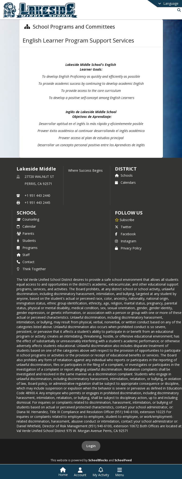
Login (91, 446)
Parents (25, 233)
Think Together (31, 269)
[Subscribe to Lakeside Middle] (124, 219)
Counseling (28, 219)
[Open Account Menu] (80, 472)
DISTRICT (126, 169)
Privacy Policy (128, 248)
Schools (124, 175)
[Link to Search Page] (178, 10)
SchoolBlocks (98, 460)
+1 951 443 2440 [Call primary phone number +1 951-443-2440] (37, 195)
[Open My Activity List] (101, 472)
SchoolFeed (123, 460)
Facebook (125, 234)
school (26, 213)
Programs (27, 247)
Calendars (125, 182)
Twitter (123, 227)
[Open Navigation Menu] (119, 472)
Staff (23, 254)
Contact (25, 262)
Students (26, 240)
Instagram (125, 241)
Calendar (26, 226)
